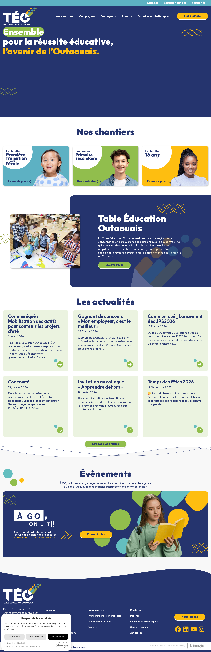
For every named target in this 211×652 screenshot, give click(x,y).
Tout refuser (15, 636)
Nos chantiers (64, 16)
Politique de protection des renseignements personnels (25, 646)
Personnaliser (36, 636)
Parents (127, 16)
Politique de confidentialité (14, 643)
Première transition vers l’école (106, 616)
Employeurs (108, 16)
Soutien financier (175, 3)
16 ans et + (94, 628)
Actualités (198, 3)
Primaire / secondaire (101, 622)
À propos (152, 3)
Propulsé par (62, 645)
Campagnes (87, 16)
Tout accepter (58, 636)
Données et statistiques (154, 16)
